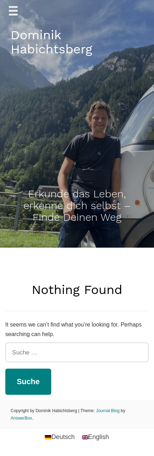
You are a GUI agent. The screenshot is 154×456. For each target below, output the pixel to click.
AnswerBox (21, 418)
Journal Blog (108, 410)
